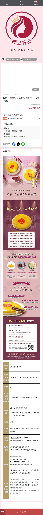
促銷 (5, 118)
